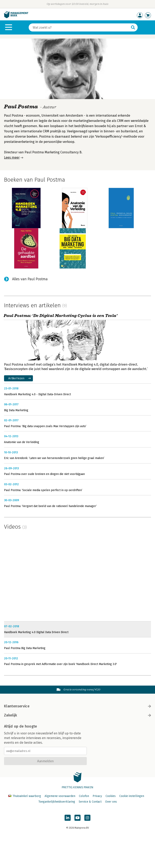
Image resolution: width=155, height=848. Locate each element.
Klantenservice (77, 706)
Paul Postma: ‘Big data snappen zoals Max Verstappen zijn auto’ (45, 426)
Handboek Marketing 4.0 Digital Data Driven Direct (36, 632)
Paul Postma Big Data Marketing (24, 648)
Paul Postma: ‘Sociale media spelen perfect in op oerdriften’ (43, 490)
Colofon (84, 796)
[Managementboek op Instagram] (87, 818)
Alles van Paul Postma (30, 279)
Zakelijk (77, 715)
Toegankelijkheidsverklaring (56, 801)
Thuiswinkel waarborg (25, 796)
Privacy (97, 796)
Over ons (111, 801)
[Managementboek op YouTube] (77, 818)
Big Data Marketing (16, 410)
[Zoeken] (79, 27)
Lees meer (12, 157)
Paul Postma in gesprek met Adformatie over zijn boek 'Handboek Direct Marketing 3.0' (60, 664)
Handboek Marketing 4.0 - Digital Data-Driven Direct (37, 394)
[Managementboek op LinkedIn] (68, 818)
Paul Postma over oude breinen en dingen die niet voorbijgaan (44, 474)
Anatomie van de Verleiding (21, 442)
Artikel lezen (16, 378)
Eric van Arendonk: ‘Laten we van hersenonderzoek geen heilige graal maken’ (54, 458)
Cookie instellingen (131, 796)
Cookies (111, 796)
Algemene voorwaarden (60, 796)
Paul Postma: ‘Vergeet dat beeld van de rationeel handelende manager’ (50, 506)
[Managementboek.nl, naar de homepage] (16, 17)
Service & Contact (90, 801)
